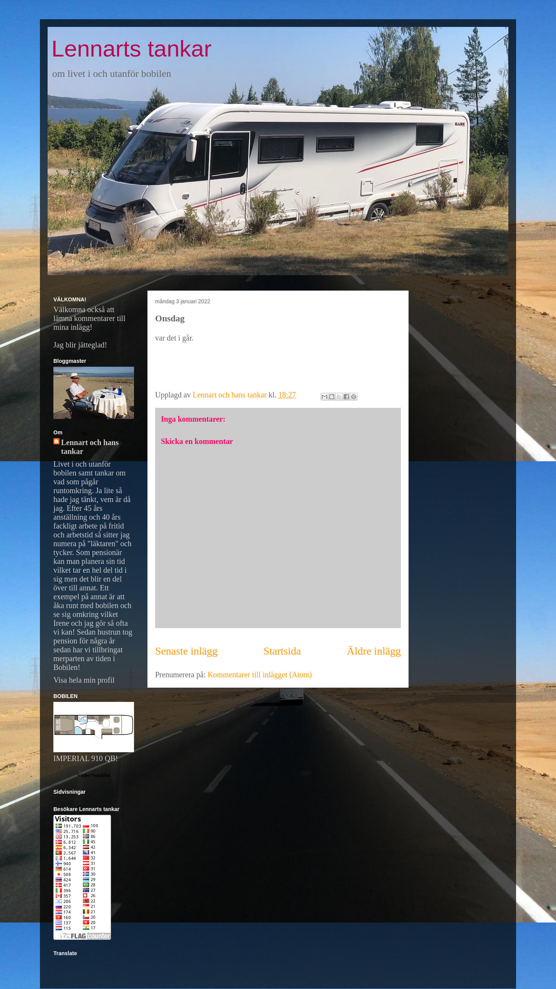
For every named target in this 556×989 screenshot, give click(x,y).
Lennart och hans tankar (90, 446)
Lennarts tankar (131, 49)
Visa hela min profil (83, 680)
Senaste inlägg (186, 651)
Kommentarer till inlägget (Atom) (260, 674)
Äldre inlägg (374, 651)
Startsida (282, 651)
